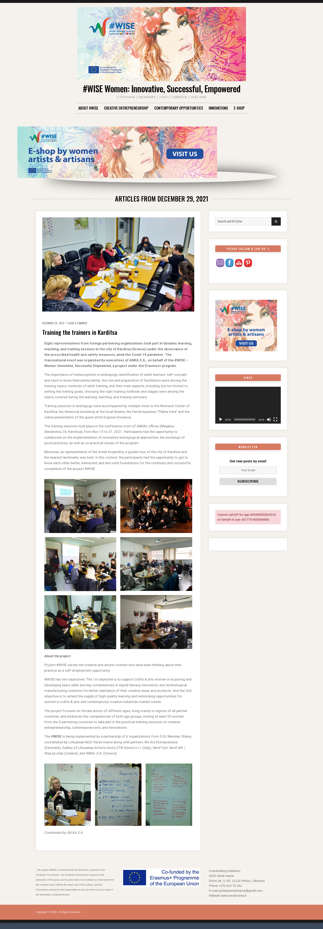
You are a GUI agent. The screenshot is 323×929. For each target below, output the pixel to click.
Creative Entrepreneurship (126, 108)
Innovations (218, 108)
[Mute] (269, 419)
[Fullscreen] (275, 419)
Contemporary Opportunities (178, 108)
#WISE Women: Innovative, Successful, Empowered (161, 87)
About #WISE (88, 108)
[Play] (221, 419)
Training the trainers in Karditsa (88, 331)
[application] (248, 405)
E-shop (239, 108)
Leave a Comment (85, 322)
